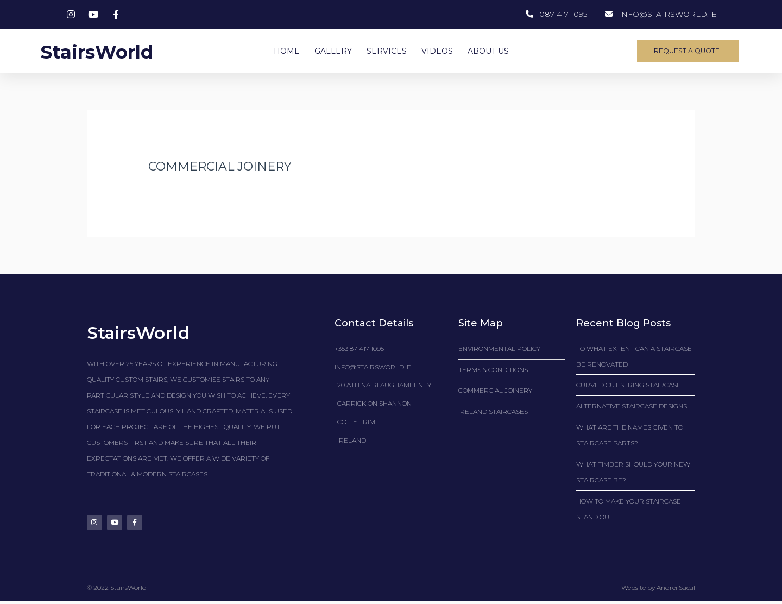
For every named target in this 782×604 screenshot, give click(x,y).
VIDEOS (437, 51)
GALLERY (333, 51)
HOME (287, 51)
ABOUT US (488, 51)
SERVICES (387, 51)
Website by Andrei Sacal (658, 591)
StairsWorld (107, 50)
